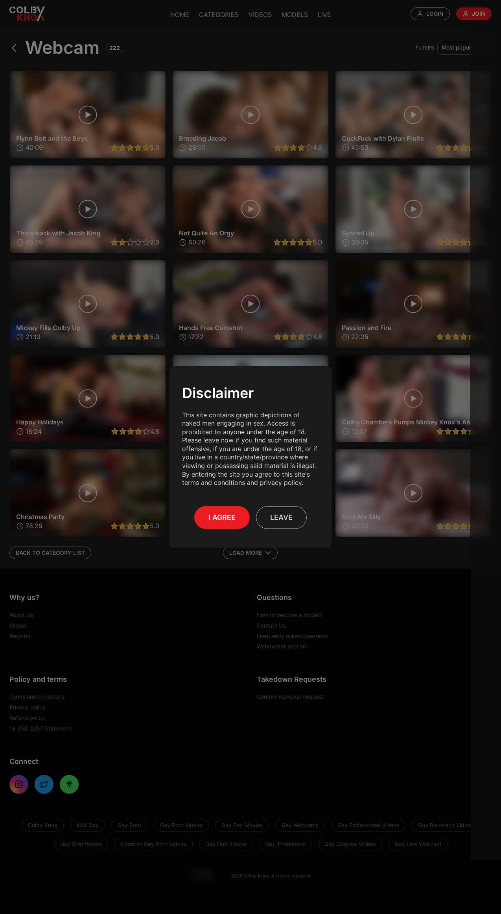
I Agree (222, 517)
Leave (281, 517)
